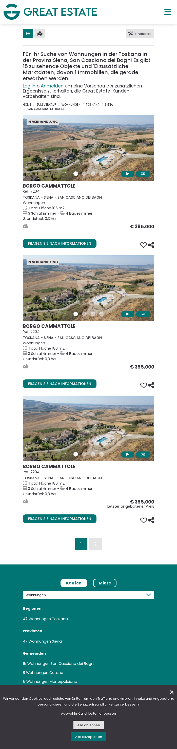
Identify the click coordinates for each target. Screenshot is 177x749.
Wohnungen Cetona (44, 672)
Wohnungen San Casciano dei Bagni (60, 663)
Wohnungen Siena (45, 641)
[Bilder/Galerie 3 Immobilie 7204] (93, 173)
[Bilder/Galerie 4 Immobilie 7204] (101, 173)
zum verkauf (46, 105)
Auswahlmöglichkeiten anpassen (88, 713)
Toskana (93, 105)
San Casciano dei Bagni (45, 109)
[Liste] (28, 33)
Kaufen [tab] (74, 583)
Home (27, 105)
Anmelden (52, 86)
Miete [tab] (105, 583)
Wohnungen (71, 105)
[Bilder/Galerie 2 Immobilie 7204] (84, 173)
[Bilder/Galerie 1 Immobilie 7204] (75, 173)
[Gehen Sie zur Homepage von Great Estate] (50, 12)
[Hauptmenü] (167, 11)
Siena (109, 105)
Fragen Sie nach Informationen (59, 243)
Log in (29, 86)
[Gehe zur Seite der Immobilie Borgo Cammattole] (88, 148)
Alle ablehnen (88, 725)
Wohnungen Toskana (48, 618)
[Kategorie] (88, 595)
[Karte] (39, 33)
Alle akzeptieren (88, 736)
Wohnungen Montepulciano (51, 681)
